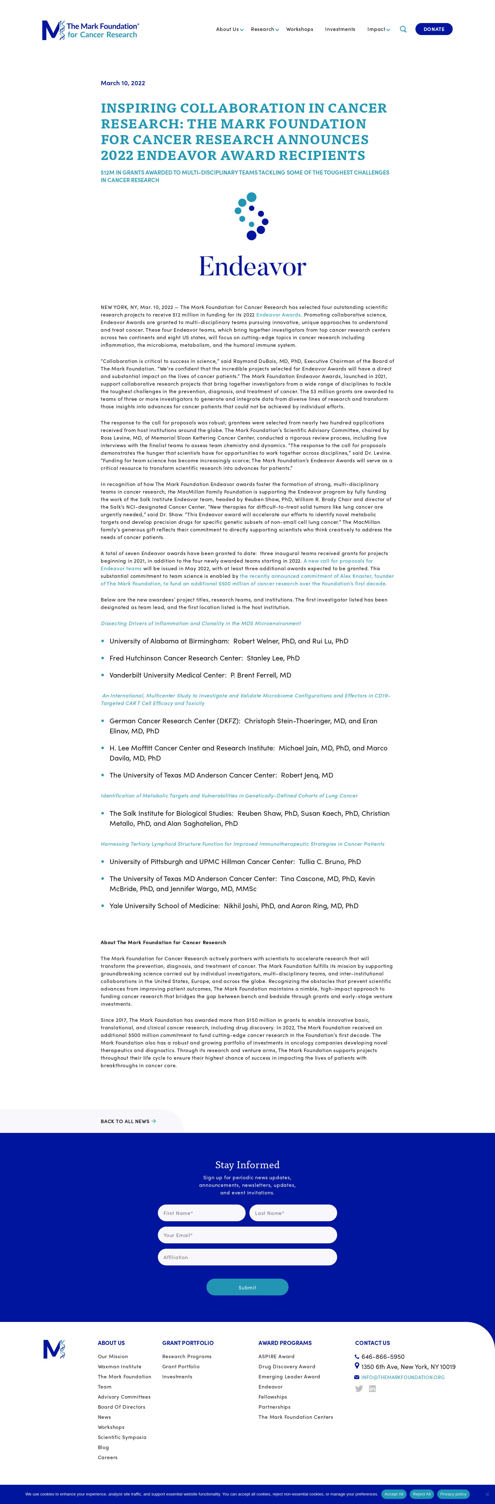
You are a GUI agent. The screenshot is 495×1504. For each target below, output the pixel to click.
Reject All (422, 1494)
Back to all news (125, 1121)
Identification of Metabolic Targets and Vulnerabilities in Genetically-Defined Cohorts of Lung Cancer (229, 795)
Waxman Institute (120, 1366)
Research (262, 29)
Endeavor (271, 1386)
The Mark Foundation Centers (296, 1416)
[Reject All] (487, 1494)
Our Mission (113, 1356)
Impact (376, 29)
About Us (227, 29)
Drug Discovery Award (287, 1366)
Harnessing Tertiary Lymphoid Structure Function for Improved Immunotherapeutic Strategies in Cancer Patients (242, 843)
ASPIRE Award (277, 1356)
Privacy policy (453, 1494)
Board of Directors (122, 1406)
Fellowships (273, 1396)
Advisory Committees (124, 1396)
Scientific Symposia (122, 1437)
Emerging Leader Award (289, 1376)
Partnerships (275, 1406)
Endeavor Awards (278, 314)
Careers (108, 1457)
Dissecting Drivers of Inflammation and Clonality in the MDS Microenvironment (201, 623)
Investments (340, 29)
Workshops (299, 29)
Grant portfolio (181, 1366)
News (104, 1416)
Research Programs (187, 1356)
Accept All (394, 1494)
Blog (103, 1447)
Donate (434, 29)
